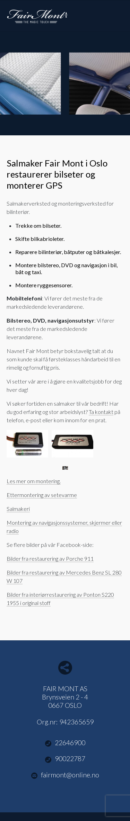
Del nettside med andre (65, 668)
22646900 (65, 743)
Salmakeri (18, 508)
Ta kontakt (101, 411)
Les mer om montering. (34, 481)
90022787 (65, 759)
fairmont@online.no (65, 775)
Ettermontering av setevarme (42, 494)
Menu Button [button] (117, 12)
